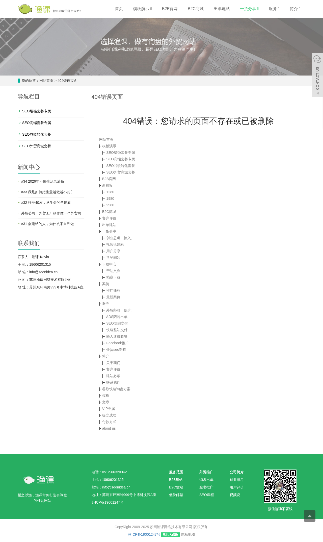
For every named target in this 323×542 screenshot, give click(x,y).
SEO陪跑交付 (117, 323)
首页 (119, 9)
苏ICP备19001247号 (144, 534)
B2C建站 (176, 487)
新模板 (107, 185)
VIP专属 (108, 409)
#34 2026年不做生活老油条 (42, 181)
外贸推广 (206, 472)
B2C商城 (196, 9)
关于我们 (113, 363)
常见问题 (113, 258)
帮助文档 (113, 271)
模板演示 (142, 9)
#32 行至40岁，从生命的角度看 (46, 203)
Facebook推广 (117, 343)
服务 (274, 9)
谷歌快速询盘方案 (116, 389)
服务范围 (176, 472)
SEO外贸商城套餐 (120, 172)
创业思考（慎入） (120, 238)
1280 (110, 192)
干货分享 (249, 9)
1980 (110, 198)
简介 (295, 9)
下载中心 (109, 264)
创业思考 (237, 480)
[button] (151, 9)
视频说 (235, 495)
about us (109, 428)
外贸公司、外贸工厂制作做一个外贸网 (51, 213)
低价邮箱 (176, 495)
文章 (105, 402)
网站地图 (188, 534)
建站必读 (113, 376)
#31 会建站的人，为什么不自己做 (47, 224)
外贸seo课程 (116, 350)
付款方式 (109, 422)
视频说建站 (115, 244)
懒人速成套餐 (116, 336)
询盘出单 (206, 480)
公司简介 (237, 472)
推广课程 (113, 290)
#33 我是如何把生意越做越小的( (46, 192)
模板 (105, 395)
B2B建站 (176, 480)
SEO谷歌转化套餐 (120, 166)
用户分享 (113, 251)
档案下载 (113, 277)
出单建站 (222, 9)
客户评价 (109, 218)
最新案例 (113, 297)
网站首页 (46, 81)
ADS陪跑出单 (117, 317)
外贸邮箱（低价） (120, 310)
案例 (105, 284)
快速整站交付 (116, 330)
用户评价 (237, 487)
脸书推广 (206, 487)
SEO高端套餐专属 (120, 159)
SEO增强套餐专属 (120, 153)
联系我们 (113, 382)
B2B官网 (170, 9)
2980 (110, 205)
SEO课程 (206, 495)
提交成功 (109, 415)
